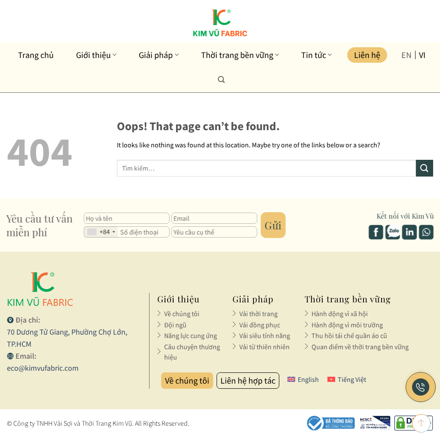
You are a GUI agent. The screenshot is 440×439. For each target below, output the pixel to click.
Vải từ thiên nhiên (264, 346)
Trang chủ (36, 54)
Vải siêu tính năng (264, 335)
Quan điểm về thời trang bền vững (360, 346)
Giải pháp (158, 54)
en (406, 55)
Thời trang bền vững (240, 54)
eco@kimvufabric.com (43, 368)
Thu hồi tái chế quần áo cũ (349, 335)
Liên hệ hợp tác (247, 380)
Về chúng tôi (181, 313)
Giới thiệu (96, 54)
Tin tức (316, 54)
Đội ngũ (175, 324)
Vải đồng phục (259, 324)
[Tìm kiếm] (221, 79)
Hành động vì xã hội (340, 313)
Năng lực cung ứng (190, 335)
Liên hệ (367, 54)
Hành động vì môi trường (347, 324)
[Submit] (424, 168)
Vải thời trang (258, 313)
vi (422, 55)
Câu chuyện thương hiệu (192, 351)
